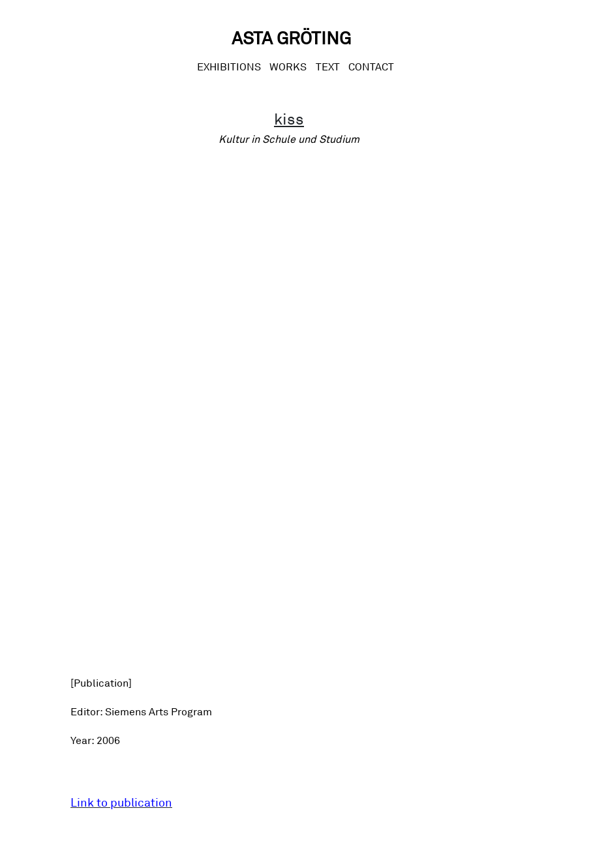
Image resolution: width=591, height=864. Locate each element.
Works (288, 66)
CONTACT (371, 66)
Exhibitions (229, 66)
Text (328, 66)
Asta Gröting (291, 38)
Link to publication (121, 802)
